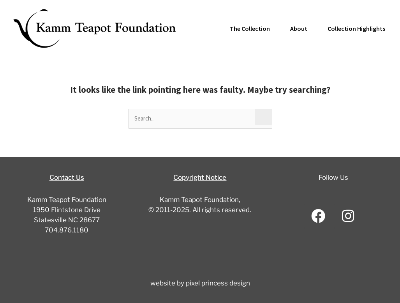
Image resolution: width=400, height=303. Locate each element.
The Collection (250, 28)
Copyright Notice (199, 177)
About (298, 28)
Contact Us (66, 177)
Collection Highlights (356, 28)
